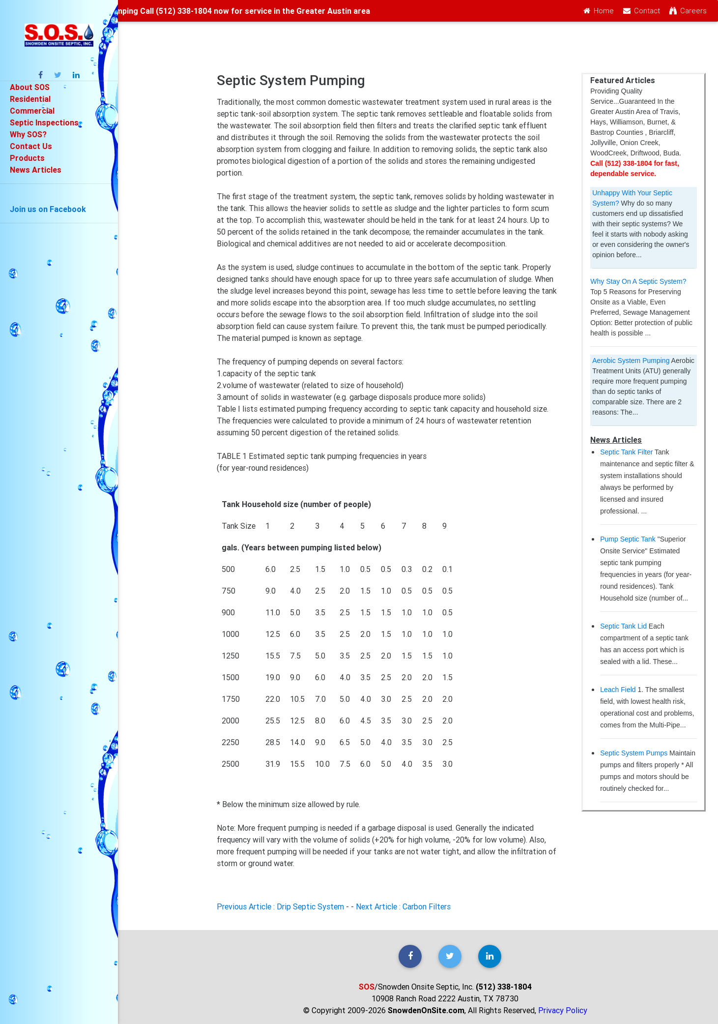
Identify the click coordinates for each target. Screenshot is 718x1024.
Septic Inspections (44, 122)
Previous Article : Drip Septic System (280, 906)
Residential (30, 99)
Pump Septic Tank (628, 539)
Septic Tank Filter (626, 452)
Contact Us (31, 146)
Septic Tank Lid (623, 626)
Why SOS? (28, 134)
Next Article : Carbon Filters (403, 906)
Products (27, 158)
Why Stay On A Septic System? (638, 281)
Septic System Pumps (633, 753)
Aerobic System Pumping (630, 360)
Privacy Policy (562, 1010)
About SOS (30, 87)
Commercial (32, 111)
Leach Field (617, 689)
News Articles (35, 170)
